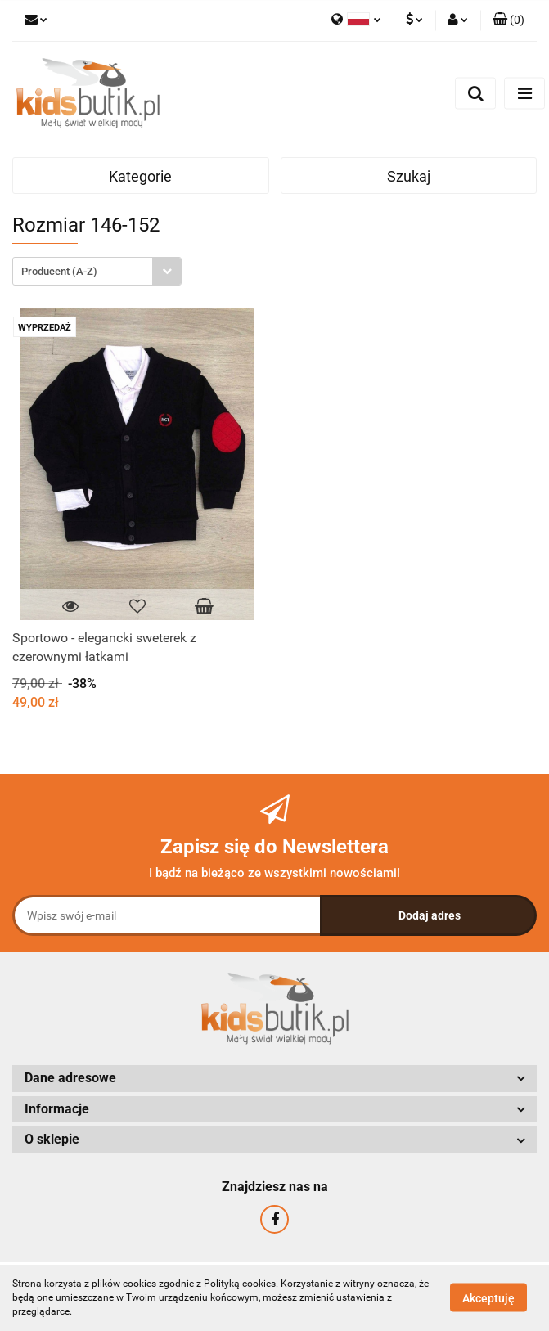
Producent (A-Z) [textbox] (59, 271)
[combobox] (97, 271)
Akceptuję (488, 1298)
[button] (508, 20)
